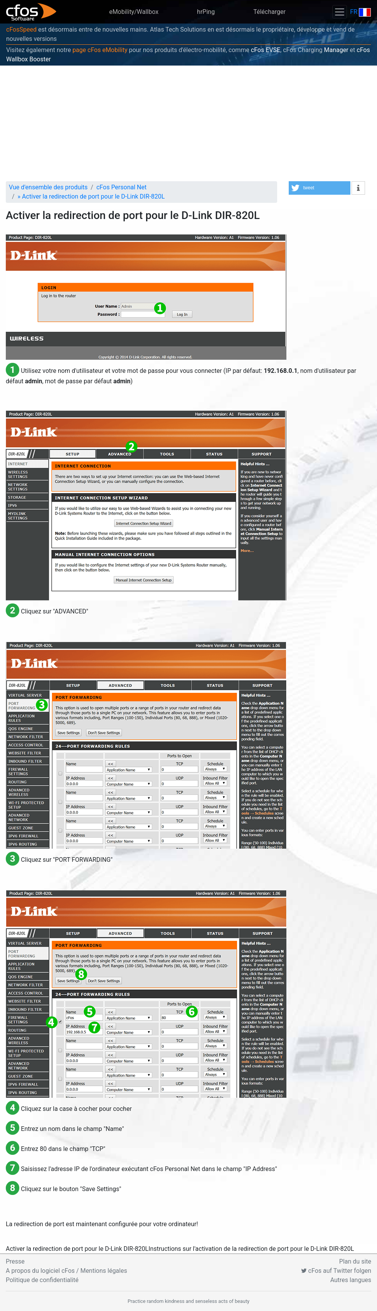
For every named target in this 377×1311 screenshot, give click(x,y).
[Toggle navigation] (339, 12)
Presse (15, 1261)
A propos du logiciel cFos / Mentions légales (66, 1270)
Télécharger (269, 11)
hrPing (206, 11)
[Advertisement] (188, 123)
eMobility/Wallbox (133, 11)
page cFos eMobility (100, 50)
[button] (319, 188)
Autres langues (350, 1280)
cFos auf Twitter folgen (336, 1270)
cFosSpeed (21, 29)
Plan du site (355, 1261)
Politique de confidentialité (42, 1280)
